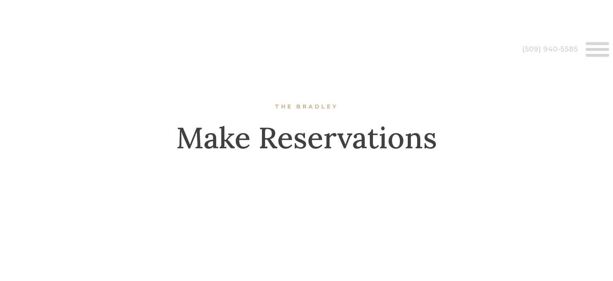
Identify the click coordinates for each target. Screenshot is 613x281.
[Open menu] (597, 49)
